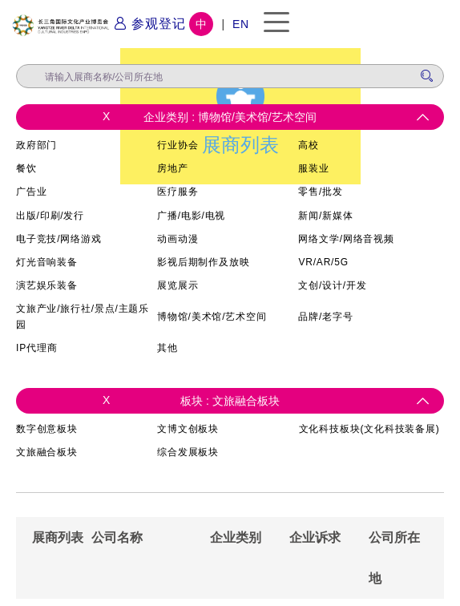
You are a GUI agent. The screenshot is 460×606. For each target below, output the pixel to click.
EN (240, 24)
